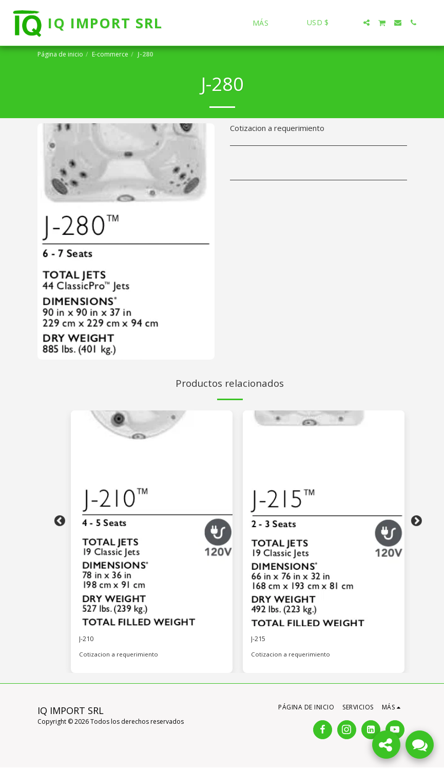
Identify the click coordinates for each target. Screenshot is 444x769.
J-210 (88, 640)
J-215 (260, 640)
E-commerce (110, 54)
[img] (152, 518)
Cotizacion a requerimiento (119, 656)
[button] (351, 22)
